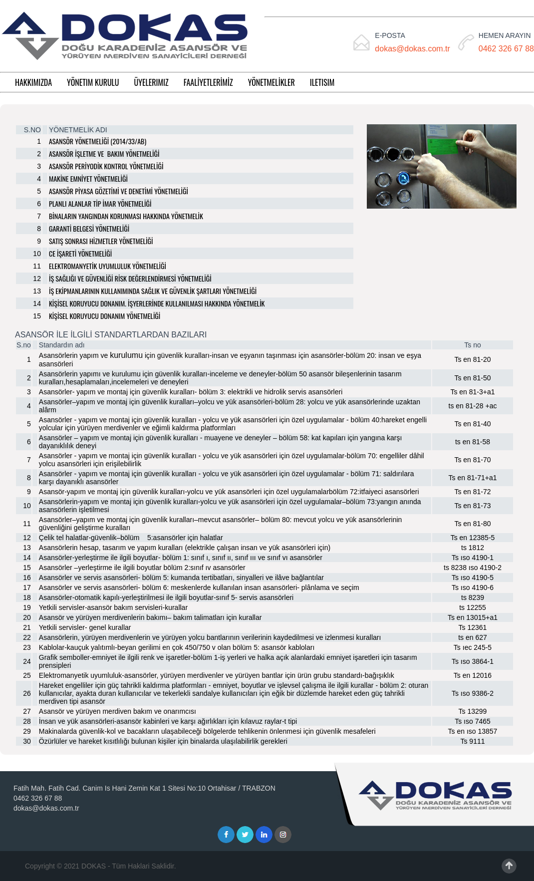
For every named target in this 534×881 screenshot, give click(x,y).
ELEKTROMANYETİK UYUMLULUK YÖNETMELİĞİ (107, 266)
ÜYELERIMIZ (151, 82)
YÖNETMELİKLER (271, 82)
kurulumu (126, 355)
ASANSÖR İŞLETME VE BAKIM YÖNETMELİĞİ (104, 153)
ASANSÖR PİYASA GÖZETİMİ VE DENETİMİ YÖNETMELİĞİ (118, 191)
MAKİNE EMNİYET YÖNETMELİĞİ (88, 178)
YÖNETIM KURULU (93, 82)
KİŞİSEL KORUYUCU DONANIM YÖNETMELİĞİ (104, 315)
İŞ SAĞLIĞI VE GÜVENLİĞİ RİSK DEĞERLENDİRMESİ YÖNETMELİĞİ (130, 278)
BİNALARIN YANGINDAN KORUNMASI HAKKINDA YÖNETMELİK (126, 216)
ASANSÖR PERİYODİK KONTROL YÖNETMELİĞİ (106, 166)
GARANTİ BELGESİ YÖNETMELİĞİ (89, 228)
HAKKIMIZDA (33, 82)
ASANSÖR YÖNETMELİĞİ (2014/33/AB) (97, 141)
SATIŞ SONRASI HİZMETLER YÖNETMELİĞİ (101, 241)
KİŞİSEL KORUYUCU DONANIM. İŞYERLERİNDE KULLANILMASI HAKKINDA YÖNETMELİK (157, 303)
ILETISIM (322, 82)
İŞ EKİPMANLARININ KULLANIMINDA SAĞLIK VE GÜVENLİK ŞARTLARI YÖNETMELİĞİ (153, 291)
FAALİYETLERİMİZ (208, 82)
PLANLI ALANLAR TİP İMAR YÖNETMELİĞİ (100, 203)
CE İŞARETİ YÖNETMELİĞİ (80, 253)
